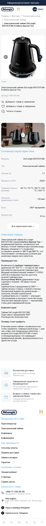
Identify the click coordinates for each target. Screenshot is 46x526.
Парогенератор (8, 424)
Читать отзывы (11, 111)
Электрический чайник (15, 19)
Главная (5, 16)
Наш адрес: (11, 498)
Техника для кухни (31, 16)
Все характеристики (23, 226)
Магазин (16, 16)
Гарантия (5, 462)
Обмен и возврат (9, 457)
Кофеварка (6, 433)
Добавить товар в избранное (18, 106)
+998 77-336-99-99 (15, 492)
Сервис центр (8, 482)
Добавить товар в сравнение (18, 101)
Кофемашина (7, 438)
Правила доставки (10, 453)
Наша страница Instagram (17, 508)
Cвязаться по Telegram (16, 513)
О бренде (6, 477)
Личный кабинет (9, 472)
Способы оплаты (9, 448)
